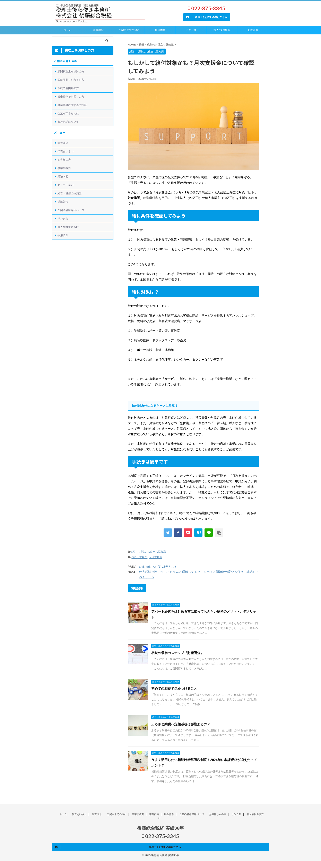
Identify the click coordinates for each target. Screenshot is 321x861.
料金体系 (160, 30)
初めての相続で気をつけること (174, 688)
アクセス (191, 30)
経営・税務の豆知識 (69, 193)
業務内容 (63, 176)
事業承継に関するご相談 (72, 105)
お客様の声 (64, 159)
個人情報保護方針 (68, 226)
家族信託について (68, 121)
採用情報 (63, 235)
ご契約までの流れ (129, 30)
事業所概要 (64, 168)
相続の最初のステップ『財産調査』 (177, 653)
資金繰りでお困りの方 (71, 96)
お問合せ (253, 30)
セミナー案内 (65, 184)
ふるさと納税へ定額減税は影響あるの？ (180, 724)
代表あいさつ (65, 151)
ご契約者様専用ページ (71, 210)
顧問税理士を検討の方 (71, 71)
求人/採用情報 (222, 30)
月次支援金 (155, 557)
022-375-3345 (206, 8)
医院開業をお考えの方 (71, 79)
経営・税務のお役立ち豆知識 (148, 551)
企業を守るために (68, 113)
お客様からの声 (217, 814)
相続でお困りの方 (68, 88)
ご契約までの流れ (117, 814)
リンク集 (63, 218)
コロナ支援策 (139, 557)
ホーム (67, 30)
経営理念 (98, 30)
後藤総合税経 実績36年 (160, 828)
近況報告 (63, 201)
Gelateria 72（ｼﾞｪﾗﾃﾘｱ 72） (158, 566)
